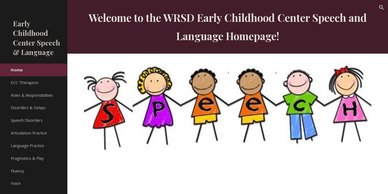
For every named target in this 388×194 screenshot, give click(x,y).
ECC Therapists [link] (25, 82)
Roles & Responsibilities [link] (32, 95)
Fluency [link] (17, 171)
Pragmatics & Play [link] (27, 158)
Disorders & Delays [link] (28, 107)
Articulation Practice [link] (29, 133)
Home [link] (17, 69)
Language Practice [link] (27, 145)
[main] (228, 26)
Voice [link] (15, 183)
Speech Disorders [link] (27, 120)
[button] (381, 7)
